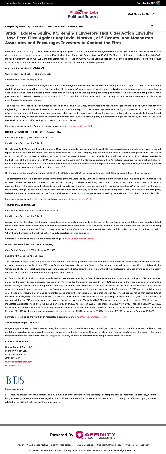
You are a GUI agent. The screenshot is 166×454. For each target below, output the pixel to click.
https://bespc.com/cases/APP (77, 126)
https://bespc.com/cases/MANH (91, 317)
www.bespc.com (13, 365)
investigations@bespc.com (18, 361)
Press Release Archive (37, 445)
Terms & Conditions (84, 445)
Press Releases (56, 26)
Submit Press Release (62, 445)
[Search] (152, 26)
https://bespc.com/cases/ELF (80, 238)
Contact (145, 445)
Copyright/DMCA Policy (109, 445)
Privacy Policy (131, 445)
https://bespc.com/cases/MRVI (77, 199)
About (20, 445)
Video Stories (75, 26)
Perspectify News (15, 26)
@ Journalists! (36, 26)
